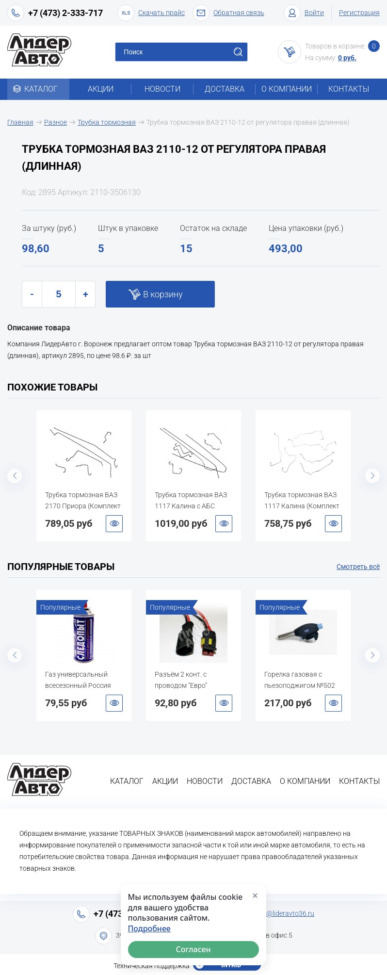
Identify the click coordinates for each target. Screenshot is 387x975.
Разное (55, 122)
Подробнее (149, 929)
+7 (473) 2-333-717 (65, 13)
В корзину (163, 294)
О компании (286, 89)
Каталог (38, 89)
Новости (162, 89)
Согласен (193, 949)
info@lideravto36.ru (284, 913)
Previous (14, 476)
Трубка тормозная (107, 122)
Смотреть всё (358, 566)
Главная (20, 122)
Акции (100, 89)
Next (372, 476)
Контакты (348, 89)
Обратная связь (228, 12)
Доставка (224, 89)
